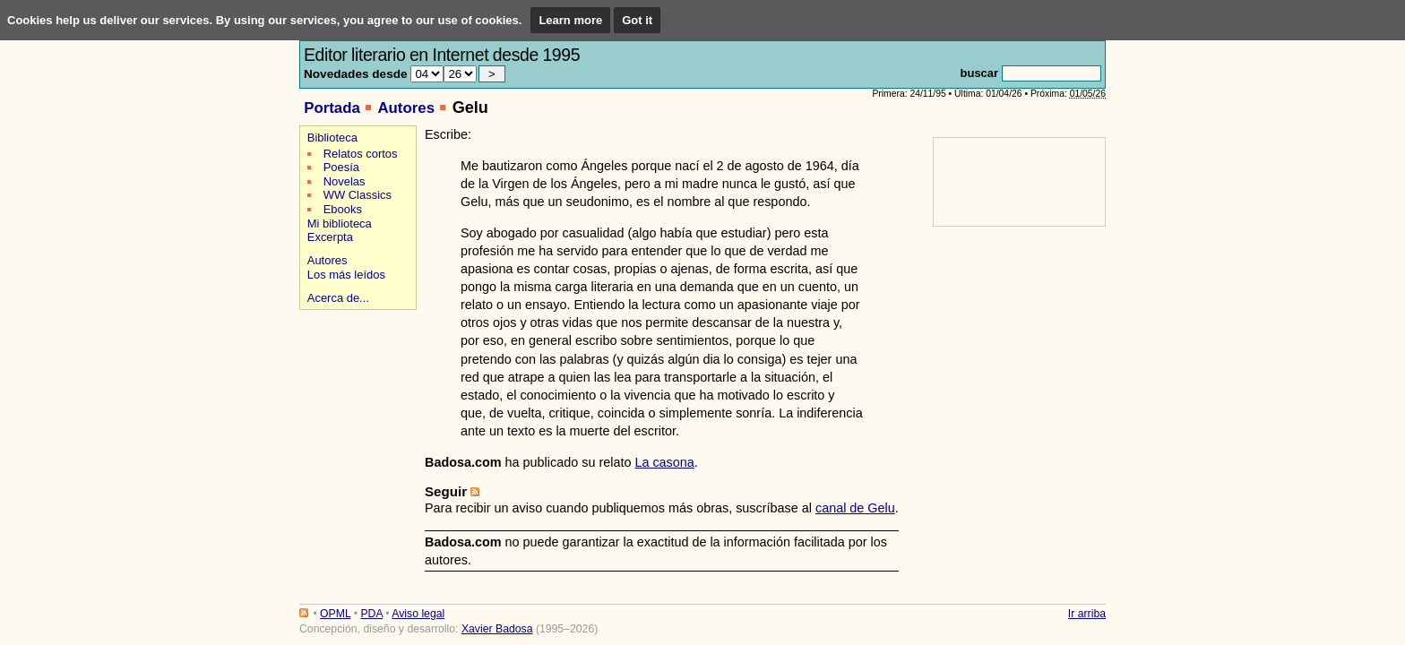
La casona (664, 462)
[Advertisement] (355, 378)
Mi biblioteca (339, 223)
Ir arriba (1087, 613)
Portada (332, 107)
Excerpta (330, 237)
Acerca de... (338, 298)
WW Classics (357, 195)
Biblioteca (332, 137)
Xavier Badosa (497, 629)
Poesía (341, 167)
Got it (637, 20)
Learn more (570, 20)
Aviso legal (418, 613)
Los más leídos (346, 274)
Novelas (344, 181)
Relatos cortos (360, 153)
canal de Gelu (855, 508)
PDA (371, 613)
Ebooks (342, 209)
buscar (979, 73)
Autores (406, 107)
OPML (335, 613)
